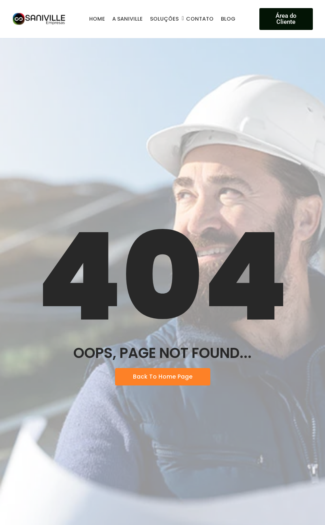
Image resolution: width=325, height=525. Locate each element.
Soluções (166, 19)
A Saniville (127, 19)
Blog (228, 19)
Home (97, 19)
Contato (200, 19)
